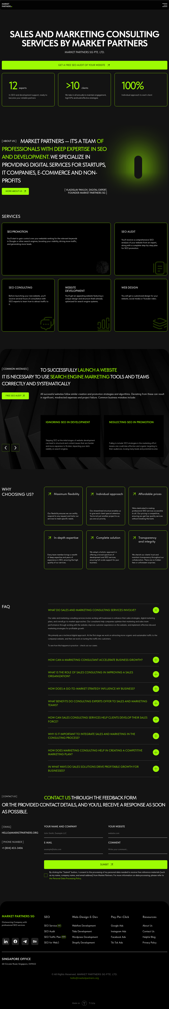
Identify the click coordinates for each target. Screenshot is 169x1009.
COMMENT (114, 842)
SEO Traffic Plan (52, 937)
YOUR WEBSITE (116, 826)
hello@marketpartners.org (20, 832)
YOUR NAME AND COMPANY (60, 826)
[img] (164, 5)
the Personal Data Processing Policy (65, 878)
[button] (84, 65)
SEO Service (50, 925)
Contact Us (148, 931)
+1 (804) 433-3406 (12, 848)
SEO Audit (49, 931)
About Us (147, 925)
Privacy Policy (149, 942)
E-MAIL (48, 842)
